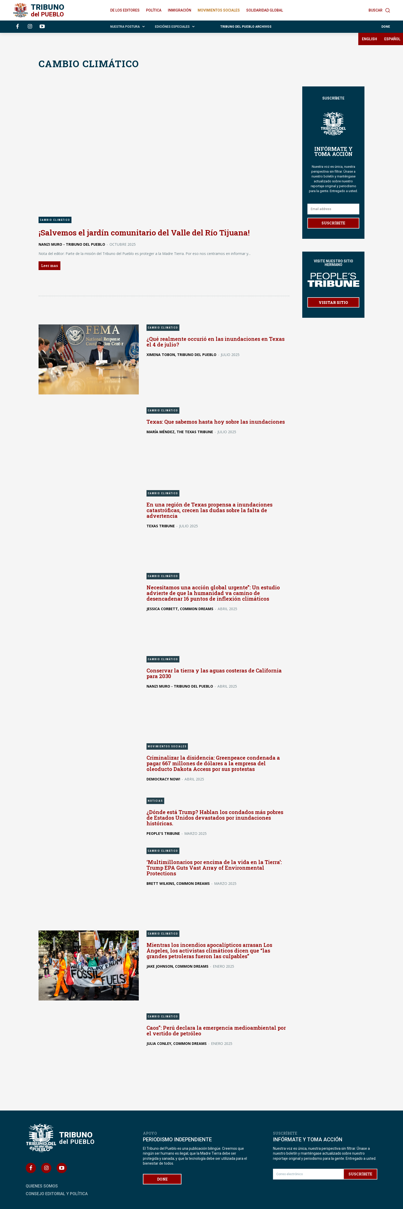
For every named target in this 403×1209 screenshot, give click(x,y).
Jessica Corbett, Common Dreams (179, 608)
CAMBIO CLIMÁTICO (55, 220)
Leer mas (49, 265)
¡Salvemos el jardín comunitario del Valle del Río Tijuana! (144, 232)
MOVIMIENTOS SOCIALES (167, 746)
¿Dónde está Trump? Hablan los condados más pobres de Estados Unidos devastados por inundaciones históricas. (215, 817)
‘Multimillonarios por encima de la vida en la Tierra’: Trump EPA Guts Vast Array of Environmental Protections (214, 867)
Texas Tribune (160, 525)
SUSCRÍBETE (333, 223)
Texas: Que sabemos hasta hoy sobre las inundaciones (215, 421)
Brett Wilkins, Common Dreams (178, 883)
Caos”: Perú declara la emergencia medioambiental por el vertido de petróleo (216, 1030)
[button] (379, 10)
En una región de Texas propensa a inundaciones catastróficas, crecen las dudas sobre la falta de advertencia (209, 510)
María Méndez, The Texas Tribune (179, 431)
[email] (333, 209)
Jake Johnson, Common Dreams (177, 966)
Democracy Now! (163, 778)
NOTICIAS (155, 800)
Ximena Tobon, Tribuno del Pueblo (181, 354)
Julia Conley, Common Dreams (176, 1043)
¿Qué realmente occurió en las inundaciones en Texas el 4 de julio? (215, 341)
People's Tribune (163, 833)
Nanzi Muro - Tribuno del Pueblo (72, 244)
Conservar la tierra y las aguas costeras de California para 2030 (214, 673)
